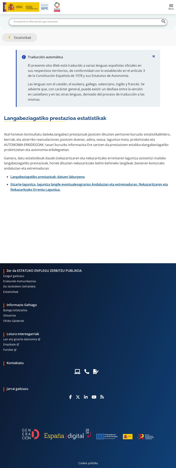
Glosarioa (9, 315)
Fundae (8, 350)
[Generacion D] (88, 434)
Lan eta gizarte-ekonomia (20, 339)
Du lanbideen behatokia (19, 286)
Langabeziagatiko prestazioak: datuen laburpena (47, 177)
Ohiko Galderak (13, 321)
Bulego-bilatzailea (15, 310)
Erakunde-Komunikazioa (19, 281)
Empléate (9, 344)
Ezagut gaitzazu (13, 276)
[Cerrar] (153, 56)
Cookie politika (88, 463)
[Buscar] (88, 21)
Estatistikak (10, 292)
